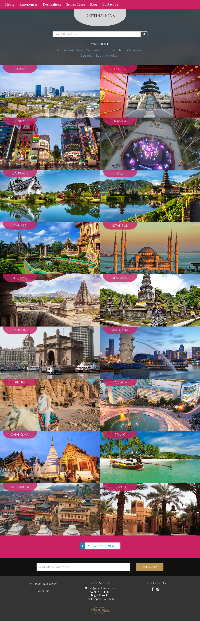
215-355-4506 (101, 591)
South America (106, 55)
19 (101, 546)
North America (130, 50)
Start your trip (149, 567)
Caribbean (93, 50)
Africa (68, 50)
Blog (93, 4)
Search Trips (75, 4)
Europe (110, 50)
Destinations (52, 4)
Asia (79, 50)
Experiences (28, 4)
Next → (113, 546)
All (59, 50)
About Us (43, 590)
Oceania (86, 55)
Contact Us (110, 4)
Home (9, 4)
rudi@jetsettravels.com (101, 588)
